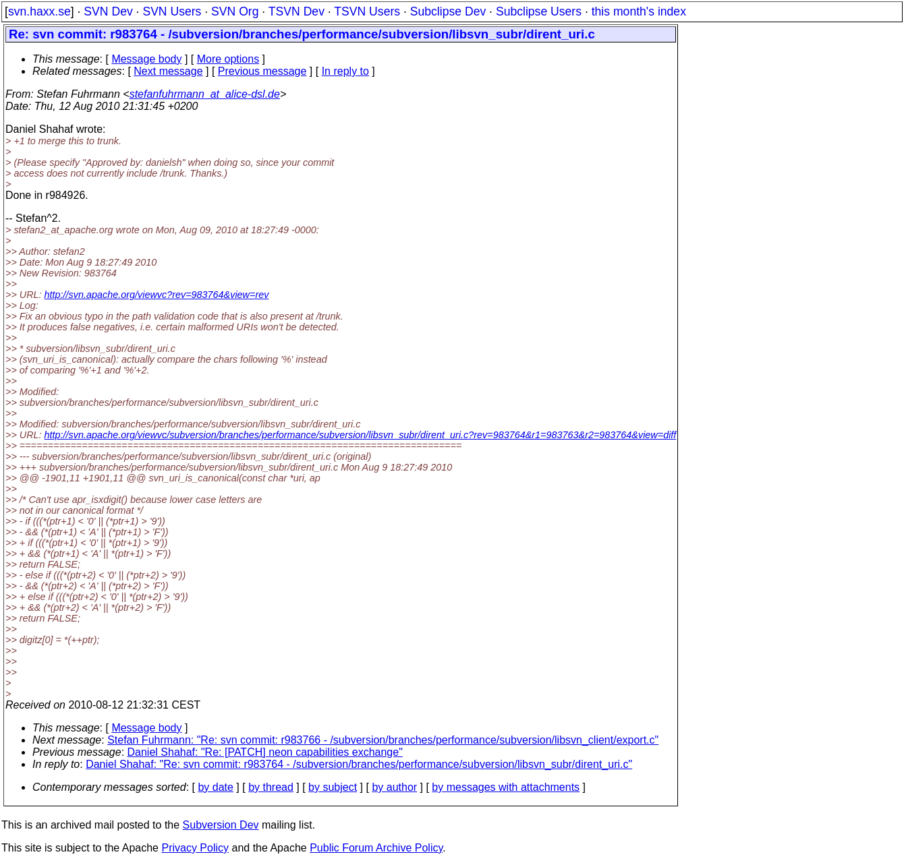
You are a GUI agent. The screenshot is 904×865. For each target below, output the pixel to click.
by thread (270, 787)
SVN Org (234, 11)
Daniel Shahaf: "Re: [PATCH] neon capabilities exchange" (265, 752)
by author (394, 787)
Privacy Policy (195, 848)
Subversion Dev (221, 825)
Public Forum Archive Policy (376, 848)
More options (228, 59)
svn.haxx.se (39, 11)
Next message (168, 71)
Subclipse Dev (448, 11)
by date (215, 787)
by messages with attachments (506, 787)
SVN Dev (108, 11)
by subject (332, 787)
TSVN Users (367, 11)
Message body (146, 59)
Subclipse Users (539, 11)
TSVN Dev (296, 11)
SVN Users (171, 11)
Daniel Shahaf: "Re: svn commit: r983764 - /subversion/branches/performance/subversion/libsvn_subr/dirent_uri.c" (359, 764)
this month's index (639, 11)
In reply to (345, 71)
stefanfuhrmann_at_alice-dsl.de (205, 94)
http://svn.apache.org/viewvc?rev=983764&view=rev (157, 294)
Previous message (262, 71)
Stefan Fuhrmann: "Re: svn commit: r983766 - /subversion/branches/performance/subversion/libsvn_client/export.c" (382, 740)
